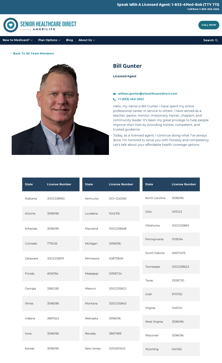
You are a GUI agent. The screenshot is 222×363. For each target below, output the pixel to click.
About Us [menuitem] (87, 40)
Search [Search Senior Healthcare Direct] (210, 40)
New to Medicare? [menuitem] (18, 40)
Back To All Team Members (32, 53)
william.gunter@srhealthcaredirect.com (145, 93)
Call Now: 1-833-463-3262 (203, 9)
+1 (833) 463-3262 (128, 99)
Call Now (209, 24)
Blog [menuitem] (69, 40)
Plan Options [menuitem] (49, 40)
